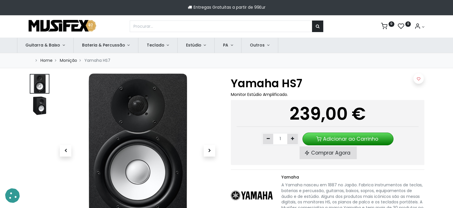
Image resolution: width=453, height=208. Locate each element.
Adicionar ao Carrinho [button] (348, 138)
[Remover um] (268, 139)
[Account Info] (419, 27)
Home (46, 60)
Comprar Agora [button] (328, 152)
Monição (68, 60)
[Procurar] (317, 26)
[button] (65, 150)
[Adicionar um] (292, 139)
